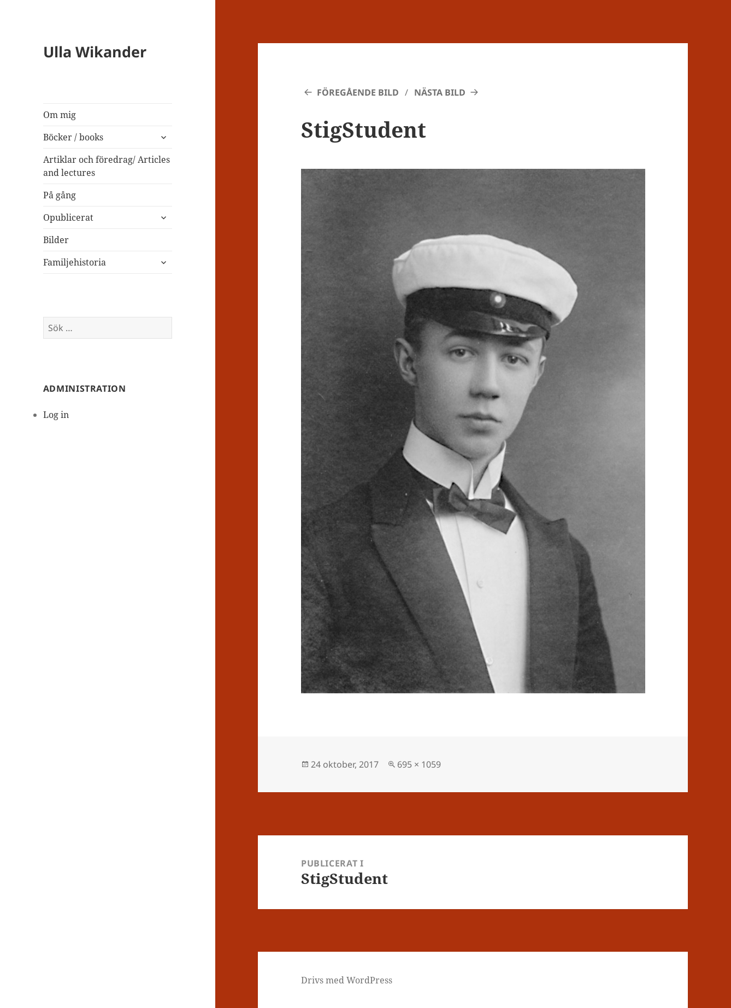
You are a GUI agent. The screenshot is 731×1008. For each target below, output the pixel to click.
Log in (56, 415)
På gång (59, 195)
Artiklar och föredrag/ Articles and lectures (106, 166)
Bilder (56, 240)
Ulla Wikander (94, 52)
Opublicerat (68, 217)
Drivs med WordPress (346, 980)
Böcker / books (73, 137)
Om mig (59, 115)
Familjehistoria (74, 262)
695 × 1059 (419, 764)
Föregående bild (358, 92)
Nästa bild (439, 92)
